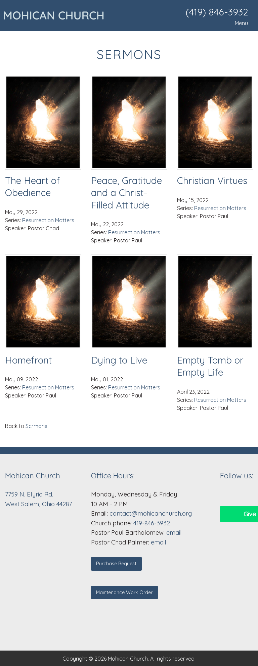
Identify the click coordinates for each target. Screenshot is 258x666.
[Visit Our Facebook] (225, 494)
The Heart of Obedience (32, 186)
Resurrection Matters (48, 220)
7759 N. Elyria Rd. (30, 494)
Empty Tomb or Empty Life (210, 366)
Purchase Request (116, 564)
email (174, 532)
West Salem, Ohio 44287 (38, 504)
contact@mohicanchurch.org (151, 513)
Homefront (28, 360)
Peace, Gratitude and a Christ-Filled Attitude (126, 193)
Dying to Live (119, 360)
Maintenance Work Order (124, 592)
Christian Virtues (212, 180)
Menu (238, 23)
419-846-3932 (151, 523)
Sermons (36, 426)
